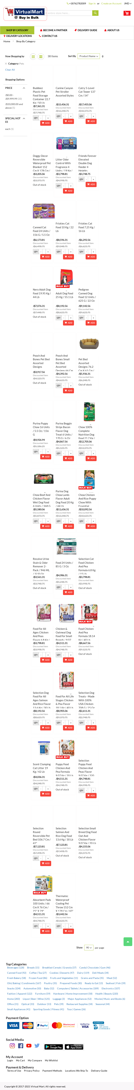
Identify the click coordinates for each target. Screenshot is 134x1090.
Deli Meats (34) (100, 972)
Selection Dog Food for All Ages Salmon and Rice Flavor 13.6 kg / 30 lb (42, 700)
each (10, 128)
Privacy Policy (32, 1070)
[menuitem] (17, 30)
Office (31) (12, 1004)
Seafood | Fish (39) (115, 983)
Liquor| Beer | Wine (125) (36, 998)
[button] (128, 4)
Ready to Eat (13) (94, 983)
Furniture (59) (42, 993)
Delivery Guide (99, 1070)
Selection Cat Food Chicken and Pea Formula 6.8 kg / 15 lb (87, 566)
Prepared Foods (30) (71, 983)
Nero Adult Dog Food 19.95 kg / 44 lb (42, 293)
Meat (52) (112, 977)
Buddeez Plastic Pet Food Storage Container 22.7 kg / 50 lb (41, 95)
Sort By (72, 56)
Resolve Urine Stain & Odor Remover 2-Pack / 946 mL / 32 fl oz (41, 566)
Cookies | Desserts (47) (62, 972)
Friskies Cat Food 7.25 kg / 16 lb (86, 227)
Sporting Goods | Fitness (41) (48, 1009)
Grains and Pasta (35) (92, 977)
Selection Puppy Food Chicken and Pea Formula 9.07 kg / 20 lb (64, 768)
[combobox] (68, 13)
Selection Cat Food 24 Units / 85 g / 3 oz (64, 562)
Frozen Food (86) (38, 977)
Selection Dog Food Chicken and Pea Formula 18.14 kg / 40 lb (86, 632)
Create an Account (111, 3)
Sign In (92, 3)
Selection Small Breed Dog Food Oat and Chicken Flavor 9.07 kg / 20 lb (87, 836)
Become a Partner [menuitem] (55, 30)
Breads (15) (33, 967)
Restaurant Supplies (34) (79, 1004)
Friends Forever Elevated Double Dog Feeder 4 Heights (87, 163)
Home (7, 41)
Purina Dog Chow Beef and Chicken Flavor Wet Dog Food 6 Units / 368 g (41, 499)
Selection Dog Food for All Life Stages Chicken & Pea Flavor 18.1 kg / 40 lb (65, 700)
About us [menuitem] (113, 30)
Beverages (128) (15, 967)
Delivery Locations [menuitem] (19, 35)
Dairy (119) (83, 972)
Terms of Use (14, 1070)
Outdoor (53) (44, 1004)
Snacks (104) (14, 988)
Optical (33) (27, 1004)
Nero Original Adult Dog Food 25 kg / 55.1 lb (64, 293)
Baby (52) (49, 988)
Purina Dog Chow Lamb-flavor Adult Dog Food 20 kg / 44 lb (65, 499)
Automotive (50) (32, 988)
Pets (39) (59, 1004)
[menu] (67, 32)
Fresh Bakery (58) (16, 977)
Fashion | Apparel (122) (19, 993)
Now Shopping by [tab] (14, 56)
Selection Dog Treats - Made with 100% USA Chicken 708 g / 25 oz (86, 700)
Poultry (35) (50, 983)
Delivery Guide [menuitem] (87, 30)
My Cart (20, 1060)
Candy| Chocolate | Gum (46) (94, 967)
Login (10, 1060)
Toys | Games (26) (76, 1009)
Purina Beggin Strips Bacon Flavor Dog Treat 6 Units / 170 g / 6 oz (64, 431)
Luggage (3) (59, 998)
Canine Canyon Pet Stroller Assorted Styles (65, 91)
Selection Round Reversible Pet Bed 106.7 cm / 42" (42, 836)
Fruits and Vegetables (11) (64, 977)
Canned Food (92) (16, 972)
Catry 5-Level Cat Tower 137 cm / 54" (86, 91)
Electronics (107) (111, 988)
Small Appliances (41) (18, 1009)
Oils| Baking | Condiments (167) (24, 983)
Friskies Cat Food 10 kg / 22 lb (65, 227)
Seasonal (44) (103, 1004)
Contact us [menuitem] (49, 35)
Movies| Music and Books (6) (109, 998)
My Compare (35, 1060)
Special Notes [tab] (12, 120)
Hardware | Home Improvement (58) (72, 993)
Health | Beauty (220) (106, 993)
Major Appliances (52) (80, 998)
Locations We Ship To (76, 1070)
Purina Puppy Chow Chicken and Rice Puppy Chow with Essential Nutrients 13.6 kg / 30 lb (87, 502)
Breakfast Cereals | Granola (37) (59, 967)
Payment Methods (52, 1070)
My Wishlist (51, 1060)
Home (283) (13, 998)
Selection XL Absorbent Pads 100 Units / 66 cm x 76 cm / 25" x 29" (42, 903)
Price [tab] (8, 87)
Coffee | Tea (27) (38, 972)
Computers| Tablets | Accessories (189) (78, 988)
